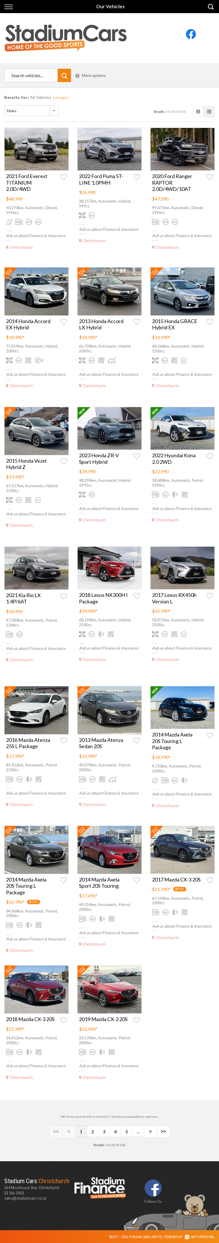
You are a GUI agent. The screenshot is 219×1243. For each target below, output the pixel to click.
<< (58, 1131)
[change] (60, 97)
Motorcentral (200, 1236)
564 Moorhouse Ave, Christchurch (39, 1182)
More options (91, 75)
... (138, 1131)
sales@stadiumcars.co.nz (25, 1197)
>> (160, 1131)
